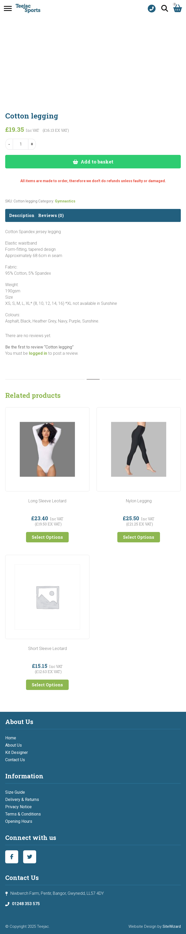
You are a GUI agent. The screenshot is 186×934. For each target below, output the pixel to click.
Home (10, 737)
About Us (13, 745)
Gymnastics (65, 201)
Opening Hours (18, 821)
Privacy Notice (18, 806)
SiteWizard (172, 926)
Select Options (47, 537)
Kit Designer (16, 752)
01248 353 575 (26, 903)
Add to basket (97, 162)
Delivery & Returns (22, 799)
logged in (38, 353)
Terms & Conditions (23, 814)
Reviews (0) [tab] (51, 215)
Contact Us (15, 759)
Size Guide (15, 792)
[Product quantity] (20, 144)
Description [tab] (21, 215)
